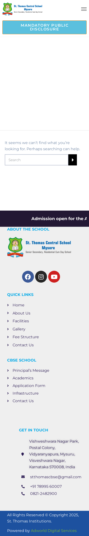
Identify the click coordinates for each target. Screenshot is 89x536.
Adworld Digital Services (54, 530)
